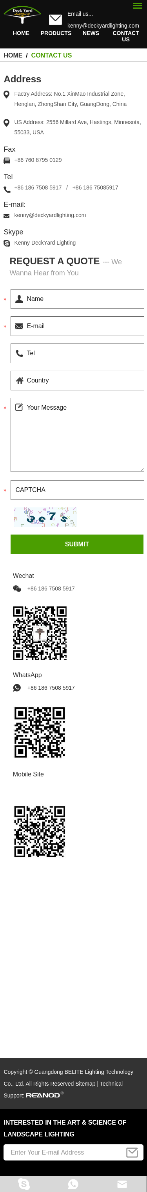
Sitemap (85, 1084)
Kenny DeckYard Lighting (45, 243)
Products (56, 33)
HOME (21, 33)
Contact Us (126, 36)
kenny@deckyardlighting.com (103, 25)
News (91, 33)
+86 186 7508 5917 (51, 688)
